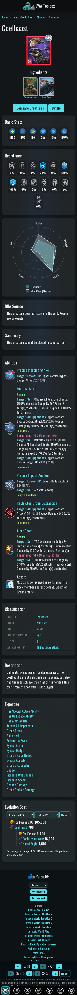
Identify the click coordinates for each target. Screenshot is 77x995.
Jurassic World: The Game (38, 914)
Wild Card (42, 623)
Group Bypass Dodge (19, 755)
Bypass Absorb (16, 760)
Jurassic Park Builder (38, 940)
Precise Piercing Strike (33, 370)
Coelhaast (20, 827)
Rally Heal (13, 735)
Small (40, 629)
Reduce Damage (17, 784)
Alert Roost (25, 530)
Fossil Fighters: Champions (38, 957)
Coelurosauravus (33, 838)
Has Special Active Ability (23, 711)
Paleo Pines (38, 953)
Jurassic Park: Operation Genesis (38, 944)
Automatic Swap (17, 740)
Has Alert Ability (17, 721)
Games (5, 17)
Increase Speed (16, 780)
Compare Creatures (30, 108)
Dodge (11, 770)
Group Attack (15, 730)
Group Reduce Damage (21, 789)
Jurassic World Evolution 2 (38, 922)
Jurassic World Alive (22, 17)
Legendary (42, 617)
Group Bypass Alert (19, 765)
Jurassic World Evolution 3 (38, 918)
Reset (65, 973)
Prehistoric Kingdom (38, 948)
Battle (56, 108)
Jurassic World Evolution (38, 927)
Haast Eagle (30, 843)
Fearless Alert (26, 388)
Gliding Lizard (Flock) (48, 647)
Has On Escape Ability (20, 716)
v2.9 (39, 635)
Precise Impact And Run (33, 475)
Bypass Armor (15, 745)
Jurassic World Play (38, 931)
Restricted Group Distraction (37, 503)
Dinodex (41, 17)
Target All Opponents (20, 725)
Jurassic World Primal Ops (38, 935)
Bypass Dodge (15, 750)
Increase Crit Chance (20, 775)
